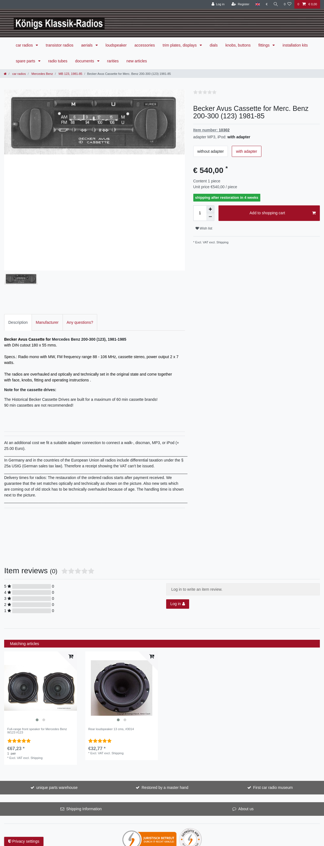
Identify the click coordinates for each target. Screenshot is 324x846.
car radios (25, 45)
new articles (137, 61)
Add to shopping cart (283, 213)
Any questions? (80, 295)
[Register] (239, 4)
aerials (87, 45)
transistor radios (59, 45)
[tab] (18, 295)
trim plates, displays (180, 45)
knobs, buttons (238, 45)
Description (18, 295)
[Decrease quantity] (210, 217)
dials (214, 45)
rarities (113, 61)
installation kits (295, 45)
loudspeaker (116, 45)
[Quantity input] (200, 213)
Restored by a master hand (165, 760)
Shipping (221, 242)
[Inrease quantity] (210, 209)
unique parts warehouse (57, 760)
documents (85, 61)
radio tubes (57, 61)
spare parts (26, 61)
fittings (264, 45)
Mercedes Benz (41, 73)
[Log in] (217, 4)
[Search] (275, 4)
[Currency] (266, 4)
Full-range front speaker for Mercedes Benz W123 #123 (37, 703)
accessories (144, 45)
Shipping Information (84, 781)
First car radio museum (273, 760)
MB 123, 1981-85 (70, 73)
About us (246, 781)
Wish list (204, 228)
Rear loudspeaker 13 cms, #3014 (111, 701)
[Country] (256, 4)
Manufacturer (47, 295)
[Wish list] (287, 4)
